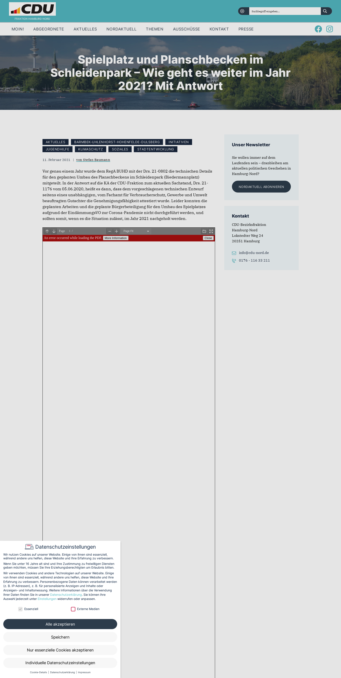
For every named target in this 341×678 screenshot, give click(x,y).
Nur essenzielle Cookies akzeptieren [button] (60, 650)
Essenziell (28, 609)
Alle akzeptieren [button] (60, 624)
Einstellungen (47, 599)
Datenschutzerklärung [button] (63, 672)
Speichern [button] (60, 637)
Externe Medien (85, 609)
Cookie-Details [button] (39, 672)
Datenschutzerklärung (66, 594)
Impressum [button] (84, 672)
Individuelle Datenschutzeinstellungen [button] (60, 662)
